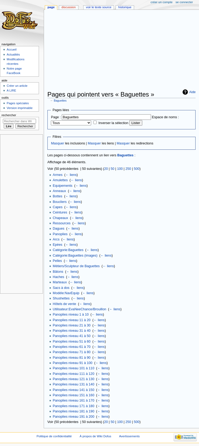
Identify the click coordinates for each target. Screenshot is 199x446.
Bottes (57, 196)
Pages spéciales (18, 103)
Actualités (13, 54)
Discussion (68, 7)
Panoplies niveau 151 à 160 (73, 395)
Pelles (57, 261)
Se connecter (184, 2)
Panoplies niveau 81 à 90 (72, 357)
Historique (124, 7)
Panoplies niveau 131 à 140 (73, 384)
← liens (71, 175)
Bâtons (58, 272)
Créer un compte (162, 2)
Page (51, 7)
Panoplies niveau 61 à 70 (72, 347)
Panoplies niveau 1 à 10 (71, 314)
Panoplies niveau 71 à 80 (72, 352)
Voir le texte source (98, 7)
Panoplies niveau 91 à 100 (72, 363)
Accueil (11, 49)
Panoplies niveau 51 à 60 (72, 341)
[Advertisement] (123, 51)
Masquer (57, 143)
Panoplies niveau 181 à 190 (73, 411)
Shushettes (61, 298)
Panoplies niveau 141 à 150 (73, 390)
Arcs (56, 239)
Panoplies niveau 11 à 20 (72, 320)
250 (128, 169)
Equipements (62, 186)
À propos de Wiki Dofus (95, 436)
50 (112, 169)
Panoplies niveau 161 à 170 (73, 400)
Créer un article (17, 85)
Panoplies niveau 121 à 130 (73, 379)
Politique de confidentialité (54, 436)
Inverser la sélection (114, 123)
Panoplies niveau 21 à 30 (72, 325)
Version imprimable (19, 108)
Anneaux (59, 191)
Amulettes (60, 180)
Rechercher (9, 115)
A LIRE (11, 90)
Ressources (61, 223)
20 (106, 169)
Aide (192, 92)
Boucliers (60, 202)
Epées (57, 245)
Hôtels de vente (64, 304)
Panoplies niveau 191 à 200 (73, 416)
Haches (58, 277)
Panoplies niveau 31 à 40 (72, 331)
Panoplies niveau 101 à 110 (73, 368)
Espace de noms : (165, 117)
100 (120, 169)
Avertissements (129, 436)
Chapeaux (60, 218)
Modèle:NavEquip (66, 293)
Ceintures (60, 212)
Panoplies (60, 234)
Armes (58, 175)
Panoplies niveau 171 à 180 (73, 406)
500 (136, 169)
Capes (58, 207)
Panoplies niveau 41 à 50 (72, 336)
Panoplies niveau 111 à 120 (73, 374)
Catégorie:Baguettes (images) (75, 255)
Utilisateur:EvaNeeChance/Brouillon (79, 309)
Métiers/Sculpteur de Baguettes (76, 266)
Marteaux (60, 282)
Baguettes (60, 100)
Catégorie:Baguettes (68, 250)
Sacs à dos (61, 288)
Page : (56, 117)
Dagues (58, 228)
